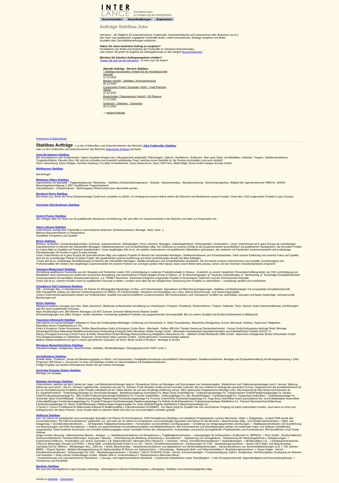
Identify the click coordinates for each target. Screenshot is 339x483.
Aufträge (53, 479)
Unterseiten (66, 479)
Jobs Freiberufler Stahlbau (159, 145)
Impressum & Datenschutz (51, 138)
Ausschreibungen (192, 51)
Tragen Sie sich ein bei (119, 60)
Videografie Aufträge (117, 149)
